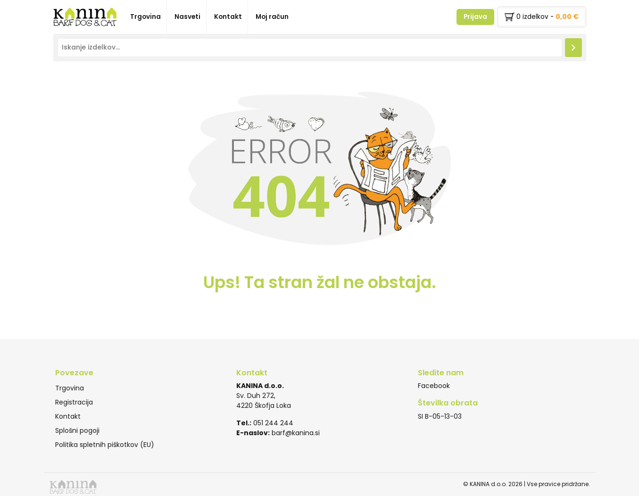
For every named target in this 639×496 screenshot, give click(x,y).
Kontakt (228, 16)
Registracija (74, 402)
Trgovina (145, 16)
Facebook (434, 385)
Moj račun (272, 16)
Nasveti (187, 16)
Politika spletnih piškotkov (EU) (104, 444)
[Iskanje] (573, 47)
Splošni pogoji (77, 430)
